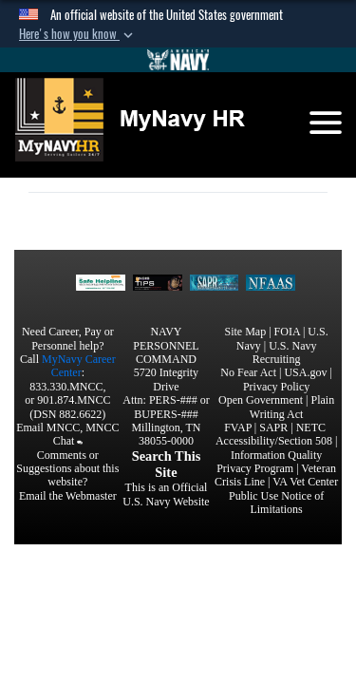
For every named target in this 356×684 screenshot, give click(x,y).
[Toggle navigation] (325, 122)
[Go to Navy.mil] (178, 60)
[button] (78, 34)
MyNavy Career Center (79, 365)
